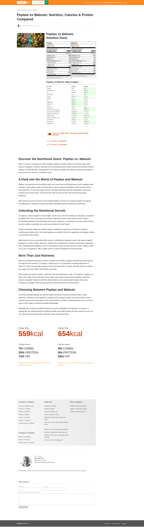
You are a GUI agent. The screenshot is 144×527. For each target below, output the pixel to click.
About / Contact (116, 523)
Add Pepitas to (58, 141)
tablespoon (21, 365)
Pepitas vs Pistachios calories (78, 409)
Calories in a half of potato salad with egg (56, 429)
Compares (95, 2)
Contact (125, 2)
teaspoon (26, 365)
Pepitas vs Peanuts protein (77, 411)
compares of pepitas (28, 423)
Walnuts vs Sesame (24, 439)
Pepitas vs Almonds (24, 417)
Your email (46, 486)
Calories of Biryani (49, 409)
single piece (77, 362)
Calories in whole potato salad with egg (55, 432)
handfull (47, 362)
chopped (90, 362)
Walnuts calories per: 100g (64, 362)
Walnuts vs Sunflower (25, 437)
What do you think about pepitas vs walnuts (29, 492)
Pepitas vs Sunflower (25, 409)
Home (18, 10)
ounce (32, 362)
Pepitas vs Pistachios (25, 420)
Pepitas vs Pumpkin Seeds (26, 406)
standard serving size (40, 362)
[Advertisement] (30, 67)
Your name (21, 486)
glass (30, 365)
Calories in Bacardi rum (51, 411)
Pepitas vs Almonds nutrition (78, 406)
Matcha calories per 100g (51, 414)
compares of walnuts (28, 442)
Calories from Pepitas (50, 406)
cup (86, 362)
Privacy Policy (107, 523)
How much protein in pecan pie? (53, 440)
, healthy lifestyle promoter (30, 25)
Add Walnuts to (58, 144)
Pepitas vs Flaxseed (24, 411)
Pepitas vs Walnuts (32, 10)
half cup (62, 365)
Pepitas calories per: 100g (24, 362)
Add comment (23, 507)
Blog (100, 2)
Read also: (70, 134)
